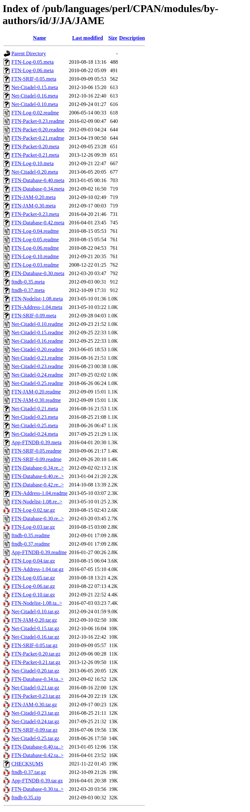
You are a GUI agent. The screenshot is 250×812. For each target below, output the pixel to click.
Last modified (87, 38)
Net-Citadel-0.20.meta (34, 172)
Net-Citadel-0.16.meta (34, 96)
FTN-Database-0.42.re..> (37, 484)
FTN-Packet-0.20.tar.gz (36, 654)
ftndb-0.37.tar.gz (28, 772)
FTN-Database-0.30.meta (37, 273)
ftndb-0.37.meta (28, 290)
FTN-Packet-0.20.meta (35, 146)
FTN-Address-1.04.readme (39, 493)
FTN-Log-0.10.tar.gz (33, 594)
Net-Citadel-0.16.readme (37, 341)
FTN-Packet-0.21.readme (37, 138)
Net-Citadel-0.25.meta (34, 425)
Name (39, 38)
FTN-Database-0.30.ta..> (37, 789)
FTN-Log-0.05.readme (35, 239)
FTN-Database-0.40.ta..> (37, 747)
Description (132, 38)
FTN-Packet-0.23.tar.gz (36, 696)
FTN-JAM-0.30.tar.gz (34, 704)
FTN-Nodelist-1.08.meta (37, 298)
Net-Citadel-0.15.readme (37, 332)
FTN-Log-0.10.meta (32, 163)
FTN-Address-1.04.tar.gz (37, 569)
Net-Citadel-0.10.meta (34, 104)
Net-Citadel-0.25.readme (37, 383)
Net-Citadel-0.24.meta (34, 434)
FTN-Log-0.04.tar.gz (33, 561)
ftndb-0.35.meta (28, 282)
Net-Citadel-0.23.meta (34, 417)
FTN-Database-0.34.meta (37, 189)
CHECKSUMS (27, 763)
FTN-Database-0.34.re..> (37, 468)
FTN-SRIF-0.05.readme (36, 451)
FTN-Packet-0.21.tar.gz (36, 662)
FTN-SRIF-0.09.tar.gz (34, 730)
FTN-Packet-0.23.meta (35, 214)
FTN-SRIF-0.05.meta (33, 79)
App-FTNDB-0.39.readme (39, 552)
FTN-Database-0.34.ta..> (37, 679)
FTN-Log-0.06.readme (35, 248)
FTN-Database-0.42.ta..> (37, 755)
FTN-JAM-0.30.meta (33, 205)
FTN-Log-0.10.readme (35, 256)
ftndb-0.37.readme (30, 544)
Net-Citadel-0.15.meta (34, 87)
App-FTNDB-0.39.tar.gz (37, 780)
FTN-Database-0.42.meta (37, 222)
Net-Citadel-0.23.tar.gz (35, 713)
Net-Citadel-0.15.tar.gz (35, 628)
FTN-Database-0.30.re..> (37, 518)
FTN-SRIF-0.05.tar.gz (34, 645)
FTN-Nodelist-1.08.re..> (36, 501)
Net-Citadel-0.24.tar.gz (35, 721)
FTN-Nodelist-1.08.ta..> (36, 603)
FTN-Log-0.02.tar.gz (33, 510)
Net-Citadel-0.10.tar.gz (35, 611)
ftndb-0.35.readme (30, 535)
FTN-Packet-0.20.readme (37, 129)
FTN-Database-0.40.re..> (37, 476)
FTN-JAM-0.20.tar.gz (34, 620)
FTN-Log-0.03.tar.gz (33, 527)
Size (113, 38)
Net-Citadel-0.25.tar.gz (35, 738)
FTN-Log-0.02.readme (35, 112)
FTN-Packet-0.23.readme (37, 121)
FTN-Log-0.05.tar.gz (33, 577)
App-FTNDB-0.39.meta (36, 442)
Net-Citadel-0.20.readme (37, 349)
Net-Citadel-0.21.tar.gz (35, 687)
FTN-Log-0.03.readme (35, 265)
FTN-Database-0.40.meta (37, 180)
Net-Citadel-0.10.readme (37, 324)
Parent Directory (28, 53)
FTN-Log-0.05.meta (32, 62)
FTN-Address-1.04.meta (36, 307)
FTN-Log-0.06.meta (32, 70)
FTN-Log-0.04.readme (35, 231)
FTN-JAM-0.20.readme (36, 391)
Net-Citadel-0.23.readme (37, 366)
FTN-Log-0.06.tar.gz (33, 586)
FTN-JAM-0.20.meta (33, 197)
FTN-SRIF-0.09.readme (36, 459)
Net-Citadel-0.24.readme (37, 375)
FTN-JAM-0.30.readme (36, 400)
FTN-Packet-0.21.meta (35, 155)
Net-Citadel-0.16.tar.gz (35, 637)
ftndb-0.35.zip (26, 797)
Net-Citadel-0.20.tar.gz (35, 670)
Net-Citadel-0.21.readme (37, 358)
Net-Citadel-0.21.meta (34, 408)
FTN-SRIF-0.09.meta (33, 315)
